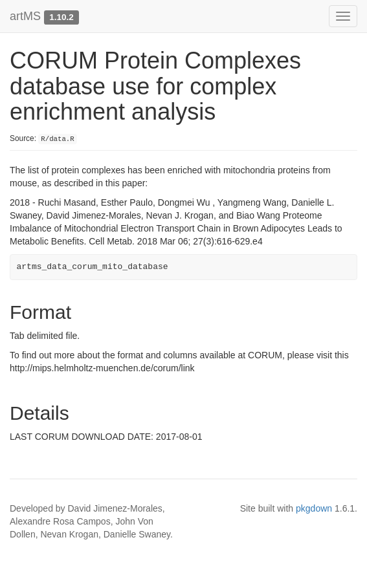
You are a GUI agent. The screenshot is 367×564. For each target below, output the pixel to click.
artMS (25, 16)
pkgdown (314, 508)
